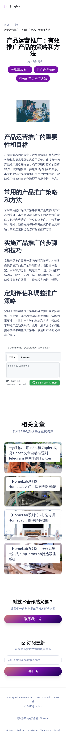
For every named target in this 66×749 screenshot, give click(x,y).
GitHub (10, 730)
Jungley (12, 6)
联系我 (33, 618)
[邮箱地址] (33, 660)
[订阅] (33, 671)
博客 (16, 24)
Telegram (45, 730)
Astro (56, 697)
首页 (6, 24)
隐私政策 (21, 718)
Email (57, 730)
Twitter (21, 730)
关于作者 (33, 718)
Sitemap (44, 718)
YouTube (33, 730)
